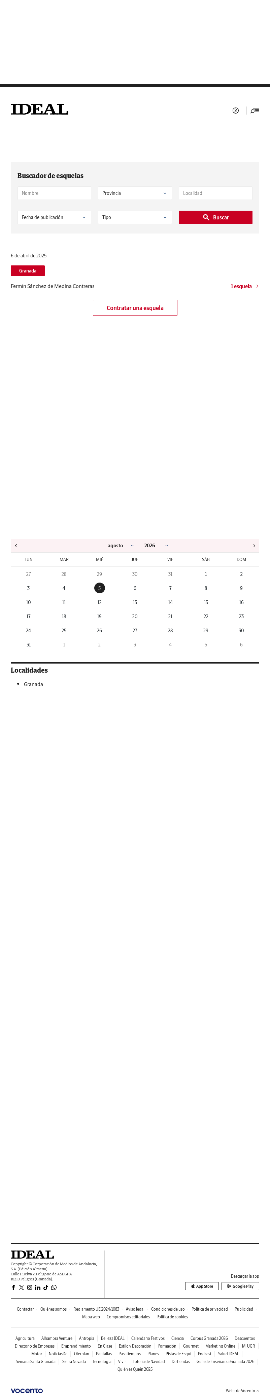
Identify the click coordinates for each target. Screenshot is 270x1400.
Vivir (122, 1361)
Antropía (86, 1338)
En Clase (105, 1346)
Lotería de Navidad (149, 1361)
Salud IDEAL (228, 1353)
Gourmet (191, 1346)
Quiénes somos (53, 1309)
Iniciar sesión (236, 111)
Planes (153, 1353)
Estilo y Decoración (135, 1346)
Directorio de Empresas (35, 1346)
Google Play (240, 1286)
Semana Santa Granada (36, 1361)
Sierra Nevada (74, 1361)
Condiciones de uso (168, 1309)
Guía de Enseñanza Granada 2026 (226, 1361)
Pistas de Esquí (178, 1353)
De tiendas (181, 1361)
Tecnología (102, 1361)
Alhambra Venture (56, 1338)
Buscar (215, 217)
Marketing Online (220, 1346)
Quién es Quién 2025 (135, 1369)
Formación (167, 1346)
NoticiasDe (58, 1353)
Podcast (204, 1353)
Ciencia (177, 1338)
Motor (36, 1353)
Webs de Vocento (242, 1390)
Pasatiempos (130, 1353)
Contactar (25, 1309)
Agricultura (25, 1338)
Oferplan (81, 1353)
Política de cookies (172, 1316)
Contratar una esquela (135, 308)
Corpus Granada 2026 (209, 1338)
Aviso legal (135, 1309)
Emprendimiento (76, 1346)
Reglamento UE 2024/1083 (96, 1309)
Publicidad (244, 1309)
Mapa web (91, 1316)
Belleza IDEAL (113, 1338)
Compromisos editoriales (128, 1316)
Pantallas (104, 1353)
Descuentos (245, 1338)
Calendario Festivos (148, 1338)
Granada (27, 271)
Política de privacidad (210, 1309)
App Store (202, 1286)
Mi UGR (248, 1346)
